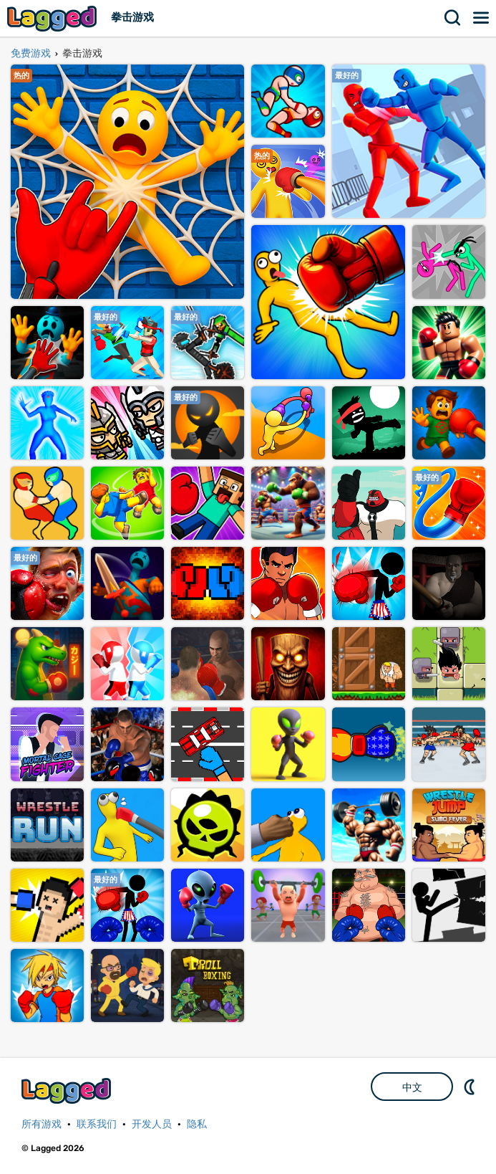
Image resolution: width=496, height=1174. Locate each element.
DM (471, 1086)
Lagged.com (68, 1090)
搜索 (453, 18)
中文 (412, 1087)
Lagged (53, 18)
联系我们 (97, 1124)
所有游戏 (41, 1124)
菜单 (481, 18)
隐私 (197, 1124)
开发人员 (152, 1124)
